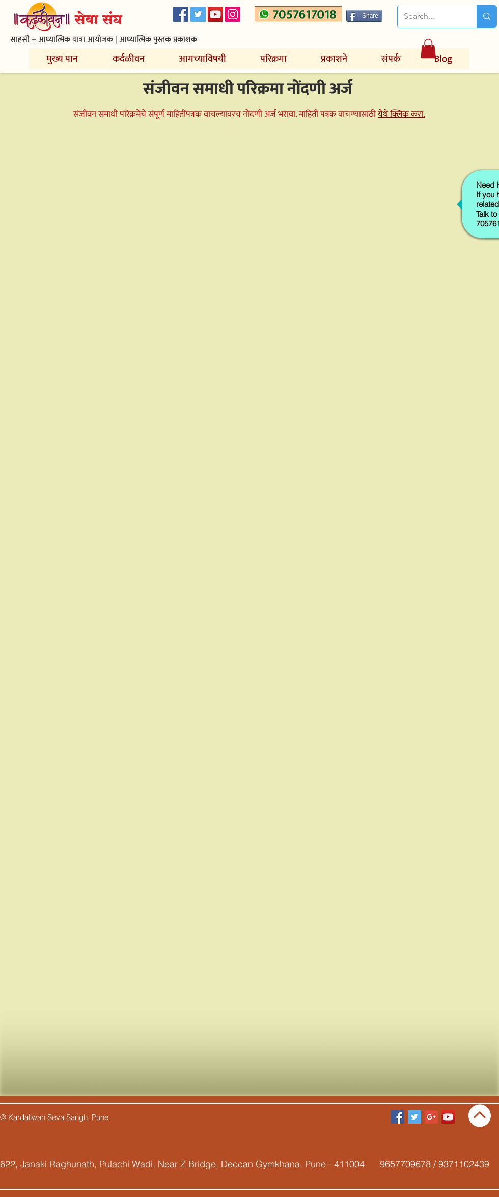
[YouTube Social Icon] (215, 14)
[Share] (364, 16)
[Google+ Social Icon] (431, 1117)
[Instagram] (232, 14)
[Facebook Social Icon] (180, 14)
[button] (428, 48)
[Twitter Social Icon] (198, 14)
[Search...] (429, 16)
